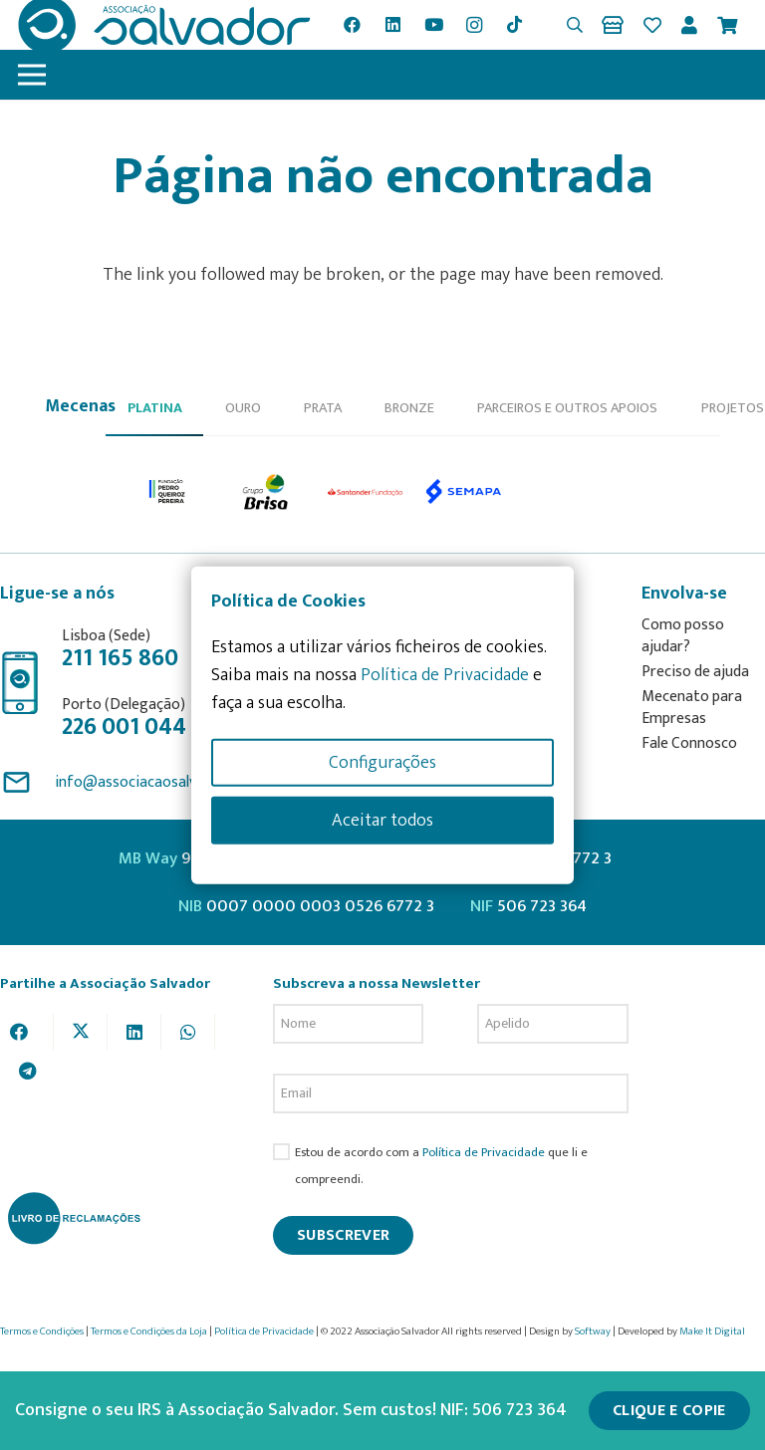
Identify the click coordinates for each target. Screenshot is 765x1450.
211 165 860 (120, 658)
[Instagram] (474, 25)
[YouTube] (433, 25)
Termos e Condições (42, 1331)
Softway (593, 1331)
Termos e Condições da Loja (149, 1331)
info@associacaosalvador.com (156, 782)
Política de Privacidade (483, 1152)
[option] (168, 492)
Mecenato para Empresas (691, 707)
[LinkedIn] (393, 25)
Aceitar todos (382, 820)
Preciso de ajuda (695, 671)
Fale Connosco (689, 743)
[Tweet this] (81, 1032)
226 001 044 (124, 727)
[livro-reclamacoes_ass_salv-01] (73, 1218)
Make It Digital (712, 1331)
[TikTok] (515, 25)
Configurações (382, 762)
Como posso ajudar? (682, 635)
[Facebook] (353, 25)
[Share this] (27, 1032)
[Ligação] (616, 25)
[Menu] (32, 75)
